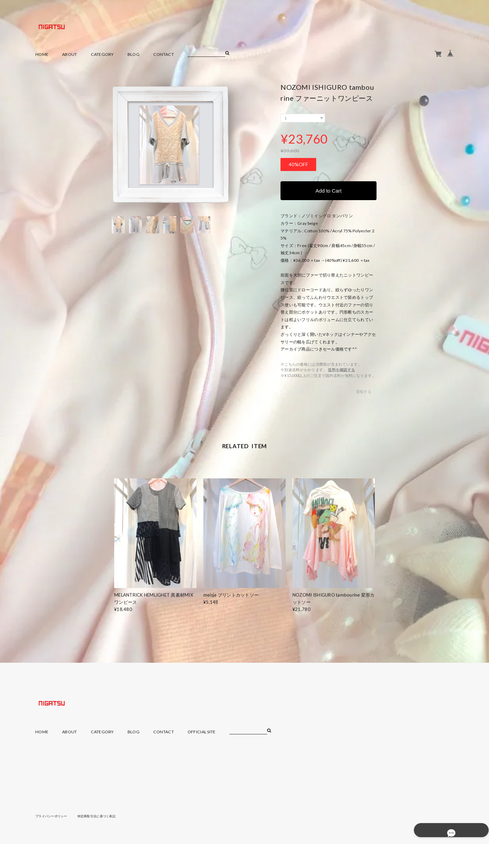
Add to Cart (328, 191)
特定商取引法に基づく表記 (102, 816)
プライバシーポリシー (53, 816)
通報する (363, 392)
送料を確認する (341, 370)
